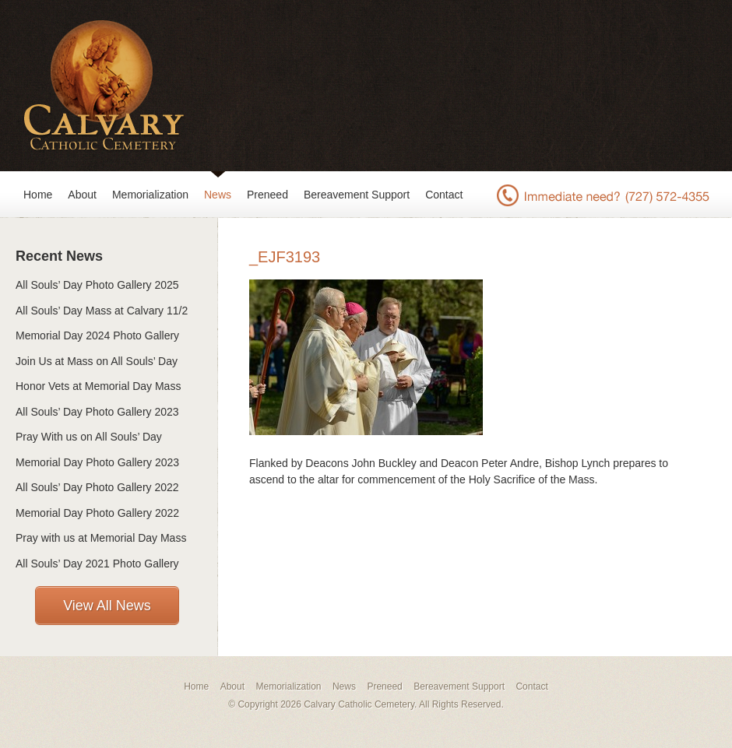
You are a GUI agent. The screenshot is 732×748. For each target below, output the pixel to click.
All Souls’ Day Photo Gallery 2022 (97, 487)
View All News (107, 605)
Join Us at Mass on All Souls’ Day (97, 361)
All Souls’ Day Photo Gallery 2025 (97, 285)
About (82, 194)
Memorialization (150, 194)
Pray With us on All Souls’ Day (89, 436)
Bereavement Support (357, 194)
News (217, 194)
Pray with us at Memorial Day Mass (101, 538)
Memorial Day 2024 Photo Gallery (97, 335)
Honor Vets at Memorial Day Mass (98, 386)
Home (37, 194)
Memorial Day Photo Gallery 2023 (97, 462)
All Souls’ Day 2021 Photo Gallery (97, 563)
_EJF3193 (284, 256)
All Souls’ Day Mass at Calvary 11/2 (102, 310)
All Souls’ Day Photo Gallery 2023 (97, 412)
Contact (444, 194)
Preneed (267, 194)
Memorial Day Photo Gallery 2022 (97, 513)
